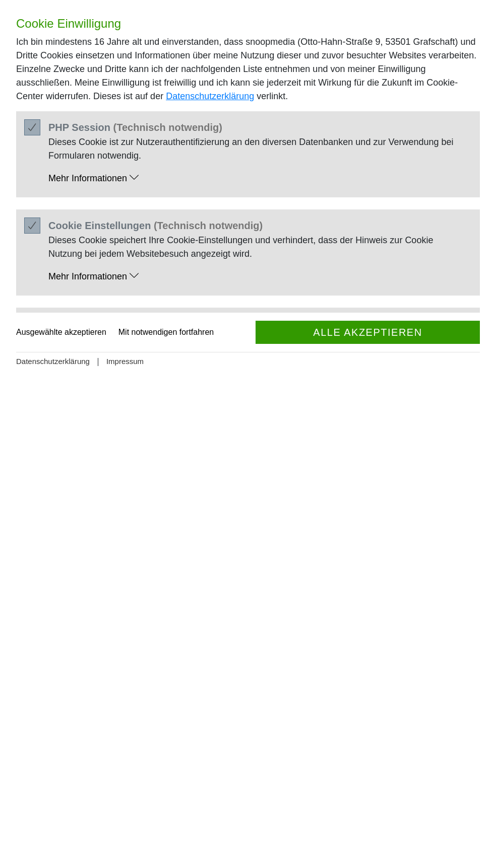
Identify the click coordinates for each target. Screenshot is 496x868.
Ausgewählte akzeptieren (61, 332)
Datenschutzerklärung (210, 96)
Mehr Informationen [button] (93, 178)
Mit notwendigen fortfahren (166, 332)
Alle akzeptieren (367, 332)
